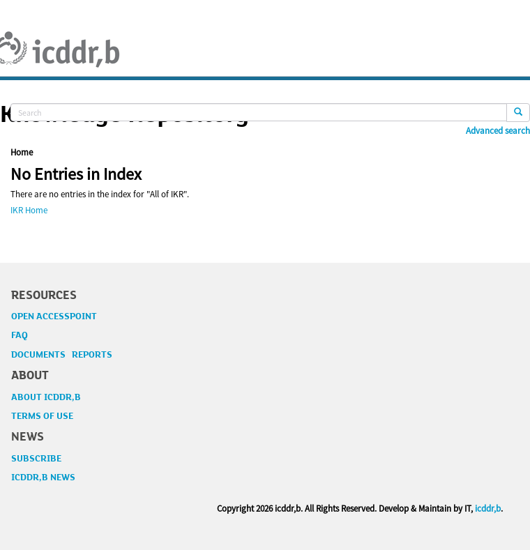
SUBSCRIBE (36, 458)
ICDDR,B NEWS (43, 477)
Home (21, 152)
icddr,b (488, 508)
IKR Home (28, 210)
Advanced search (498, 131)
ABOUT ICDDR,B (46, 397)
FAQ (19, 335)
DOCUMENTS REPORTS (61, 354)
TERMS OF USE (42, 416)
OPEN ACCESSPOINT (54, 316)
